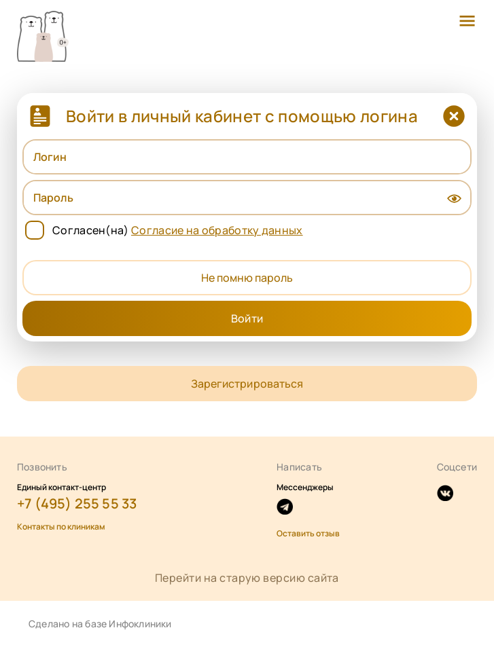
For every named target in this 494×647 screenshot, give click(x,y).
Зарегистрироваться (246, 383)
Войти (246, 318)
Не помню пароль (247, 277)
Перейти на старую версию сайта (247, 577)
